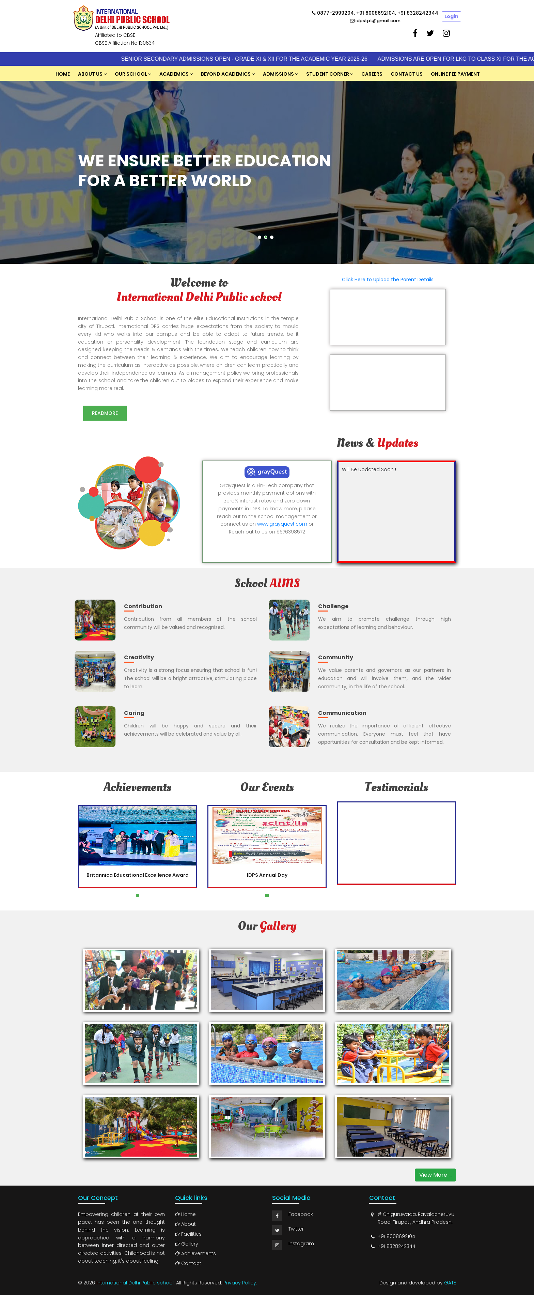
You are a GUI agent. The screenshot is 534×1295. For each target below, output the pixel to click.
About (185, 1224)
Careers (371, 74)
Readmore (107, 413)
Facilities (188, 1234)
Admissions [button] (278, 74)
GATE (450, 1282)
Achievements (195, 1253)
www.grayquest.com (282, 524)
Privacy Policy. (240, 1282)
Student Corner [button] (327, 74)
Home (63, 74)
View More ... (435, 1175)
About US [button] (90, 74)
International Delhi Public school (135, 1282)
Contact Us (407, 74)
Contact (188, 1263)
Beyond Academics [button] (226, 74)
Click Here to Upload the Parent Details (388, 279)
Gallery (186, 1243)
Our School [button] (131, 74)
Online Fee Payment (455, 74)
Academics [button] (174, 74)
